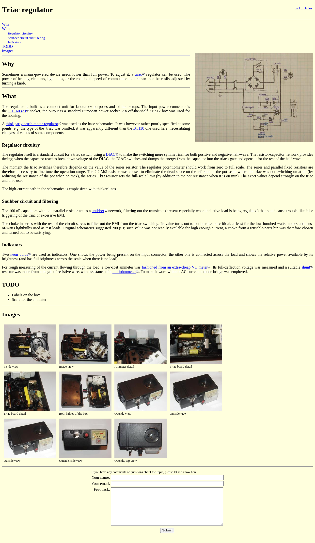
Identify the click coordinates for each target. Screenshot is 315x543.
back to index (303, 8)
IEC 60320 (17, 111)
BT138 (138, 128)
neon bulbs (19, 254)
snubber (98, 211)
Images (7, 51)
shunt (305, 267)
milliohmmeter (124, 272)
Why (6, 24)
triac (138, 74)
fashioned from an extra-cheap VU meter (174, 267)
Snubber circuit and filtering (26, 38)
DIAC (110, 154)
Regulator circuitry (20, 33)
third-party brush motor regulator (32, 124)
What (6, 29)
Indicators (14, 42)
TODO (7, 46)
